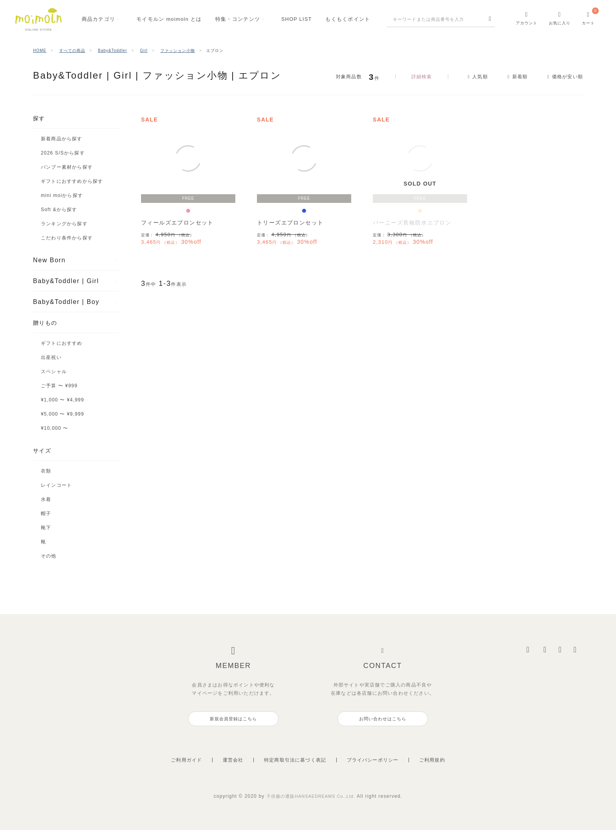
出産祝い (51, 357)
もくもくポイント (347, 19)
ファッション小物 (177, 50)
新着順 (516, 76)
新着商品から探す (61, 139)
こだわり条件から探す (67, 238)
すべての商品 (72, 50)
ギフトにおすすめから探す (72, 181)
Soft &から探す (59, 209)
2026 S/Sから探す (63, 153)
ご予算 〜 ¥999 (59, 385)
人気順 (474, 76)
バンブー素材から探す (67, 167)
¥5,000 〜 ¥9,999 (62, 414)
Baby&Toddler (112, 50)
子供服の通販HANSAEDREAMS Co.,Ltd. (311, 796)
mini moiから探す (62, 195)
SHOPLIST (296, 19)
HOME (39, 50)
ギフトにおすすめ (61, 343)
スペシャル (54, 371)
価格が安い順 (567, 76)
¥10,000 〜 (54, 428)
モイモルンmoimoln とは (169, 19)
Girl (144, 50)
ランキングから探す (64, 223)
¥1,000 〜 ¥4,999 (62, 400)
